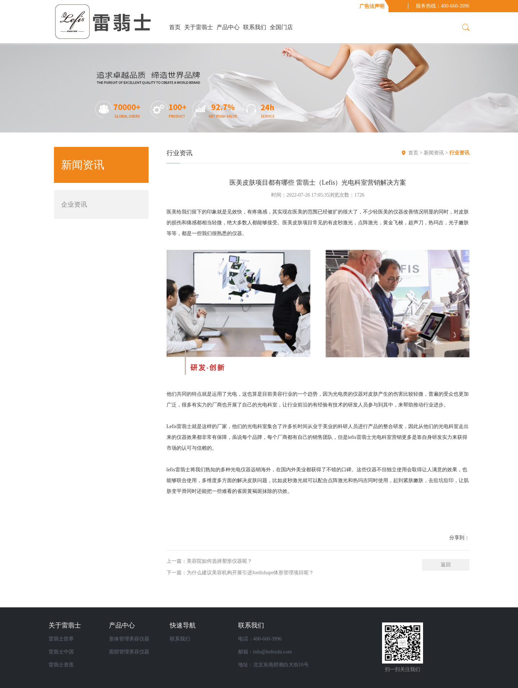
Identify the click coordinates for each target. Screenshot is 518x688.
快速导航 (183, 625)
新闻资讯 (434, 153)
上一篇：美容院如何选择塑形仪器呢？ (209, 561)
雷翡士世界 (61, 639)
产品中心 (228, 27)
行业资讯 (459, 153)
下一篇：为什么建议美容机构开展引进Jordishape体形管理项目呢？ (240, 572)
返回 (446, 564)
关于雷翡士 (198, 27)
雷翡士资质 (61, 664)
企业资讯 (74, 204)
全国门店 (281, 27)
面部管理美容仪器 (129, 652)
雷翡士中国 (61, 652)
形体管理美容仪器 (129, 639)
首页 (175, 27)
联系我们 (254, 27)
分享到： (459, 537)
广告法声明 (372, 6)
